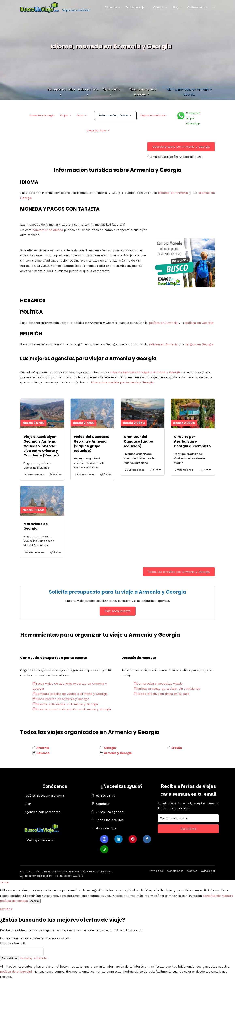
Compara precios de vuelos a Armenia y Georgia (70, 694)
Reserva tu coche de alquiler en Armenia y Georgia (71, 709)
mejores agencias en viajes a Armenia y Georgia (145, 372)
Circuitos (111, 7)
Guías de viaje (135, 7)
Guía (80, 116)
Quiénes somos (197, 7)
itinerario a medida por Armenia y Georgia (122, 382)
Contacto (103, 804)
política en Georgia (199, 323)
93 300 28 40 (105, 795)
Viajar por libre (96, 130)
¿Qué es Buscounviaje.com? (44, 795)
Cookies (192, 871)
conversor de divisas (48, 230)
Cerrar (6, 909)
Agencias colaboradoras (42, 812)
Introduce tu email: (12, 943)
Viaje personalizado (153, 116)
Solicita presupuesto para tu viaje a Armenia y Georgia (117, 592)
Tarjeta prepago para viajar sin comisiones (167, 688)
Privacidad (156, 871)
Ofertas (158, 7)
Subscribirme (9, 958)
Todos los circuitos (110, 820)
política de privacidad (16, 971)
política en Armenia (163, 323)
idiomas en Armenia (173, 193)
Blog (175, 7)
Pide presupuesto (117, 611)
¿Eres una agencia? (110, 812)
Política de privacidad (174, 808)
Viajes (64, 116)
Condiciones (175, 871)
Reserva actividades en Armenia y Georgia (65, 704)
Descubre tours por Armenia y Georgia (181, 146)
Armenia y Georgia (42, 116)
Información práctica (113, 116)
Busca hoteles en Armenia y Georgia (60, 699)
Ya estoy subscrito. (34, 958)
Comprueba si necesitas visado (158, 683)
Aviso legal (208, 871)
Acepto (34, 900)
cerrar (5, 882)
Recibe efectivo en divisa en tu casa (161, 694)
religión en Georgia (199, 344)
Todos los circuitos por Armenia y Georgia (179, 572)
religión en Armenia (163, 344)
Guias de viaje (106, 828)
